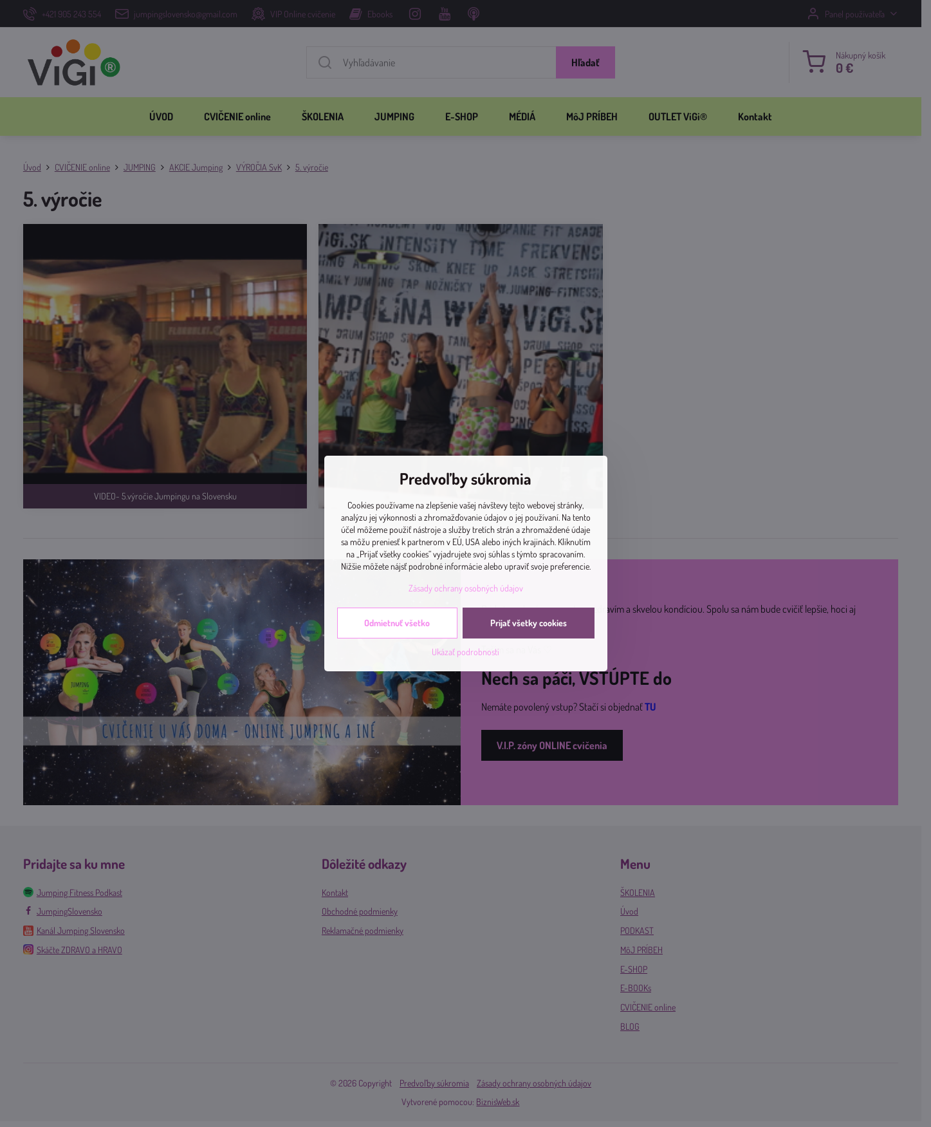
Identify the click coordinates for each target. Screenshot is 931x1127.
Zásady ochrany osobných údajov (466, 587)
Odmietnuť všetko (397, 622)
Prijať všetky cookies (528, 622)
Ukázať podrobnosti (465, 651)
